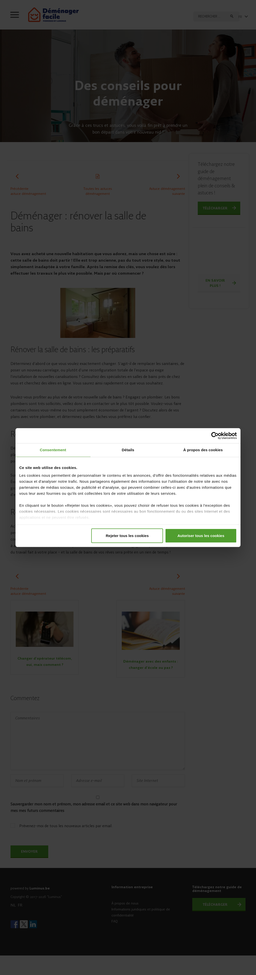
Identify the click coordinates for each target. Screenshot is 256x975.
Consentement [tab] (53, 450)
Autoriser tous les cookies (201, 535)
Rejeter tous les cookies (127, 535)
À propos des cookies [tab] (203, 450)
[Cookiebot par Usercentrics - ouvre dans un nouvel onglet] (215, 435)
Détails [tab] (128, 450)
